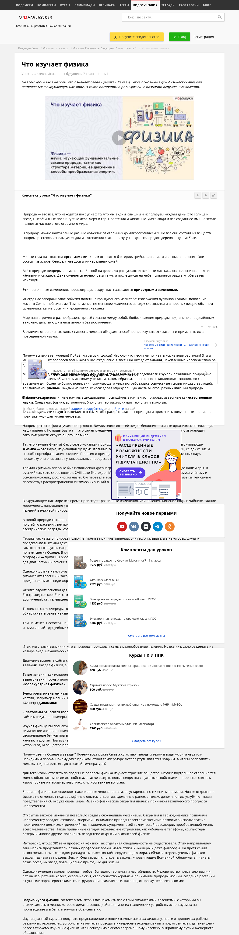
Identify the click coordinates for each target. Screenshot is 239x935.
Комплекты (46, 5)
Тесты (124, 5)
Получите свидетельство (136, 37)
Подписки (24, 5)
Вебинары (107, 5)
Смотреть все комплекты (146, 635)
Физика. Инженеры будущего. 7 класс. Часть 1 (105, 48)
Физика (48, 48)
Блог (207, 5)
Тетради (168, 5)
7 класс (63, 48)
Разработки (189, 5)
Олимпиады (84, 5)
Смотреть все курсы (146, 741)
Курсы (65, 5)
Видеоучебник (145, 5)
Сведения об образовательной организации (42, 26)
